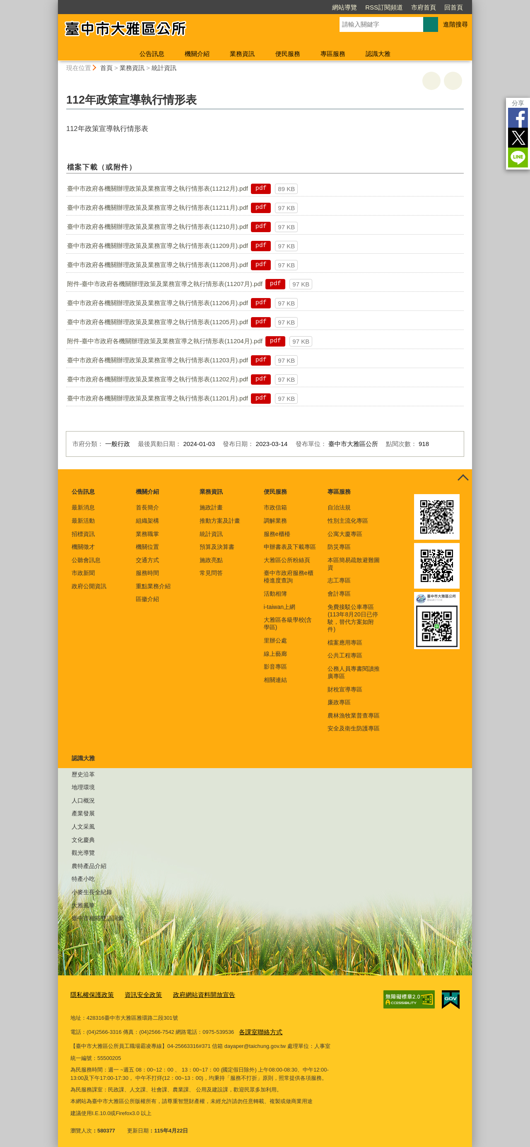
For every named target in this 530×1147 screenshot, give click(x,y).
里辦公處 (275, 640)
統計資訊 (164, 67)
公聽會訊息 (86, 560)
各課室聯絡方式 (258, 1029)
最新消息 (83, 507)
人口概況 (83, 800)
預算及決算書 (217, 546)
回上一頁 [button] (453, 81)
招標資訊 (83, 534)
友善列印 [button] (431, 81)
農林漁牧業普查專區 (354, 715)
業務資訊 (242, 53)
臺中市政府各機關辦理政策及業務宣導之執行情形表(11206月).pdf (157, 302)
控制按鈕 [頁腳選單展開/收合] (463, 478)
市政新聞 (83, 573)
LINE (518, 157)
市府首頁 (423, 7)
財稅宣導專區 (345, 689)
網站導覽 (344, 7)
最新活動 (83, 520)
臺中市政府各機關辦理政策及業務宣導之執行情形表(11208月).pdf (157, 264)
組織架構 (147, 520)
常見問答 (211, 573)
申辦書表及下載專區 (290, 546)
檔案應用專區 (345, 642)
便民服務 (287, 53)
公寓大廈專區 (345, 534)
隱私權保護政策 (89, 994)
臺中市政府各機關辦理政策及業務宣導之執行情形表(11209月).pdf (157, 245)
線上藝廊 (275, 653)
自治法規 (339, 507)
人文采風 (83, 826)
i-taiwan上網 (279, 607)
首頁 (106, 67)
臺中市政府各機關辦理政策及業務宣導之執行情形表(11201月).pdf (157, 398)
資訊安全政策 (135, 994)
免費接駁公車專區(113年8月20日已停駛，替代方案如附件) (353, 618)
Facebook (518, 118)
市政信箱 (275, 507)
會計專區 (339, 593)
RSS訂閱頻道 (384, 7)
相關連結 (275, 680)
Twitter (518, 138)
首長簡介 (147, 507)
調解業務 (275, 520)
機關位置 (147, 546)
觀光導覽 (83, 852)
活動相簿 (275, 593)
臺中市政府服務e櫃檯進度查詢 (288, 577)
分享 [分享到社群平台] (518, 103)
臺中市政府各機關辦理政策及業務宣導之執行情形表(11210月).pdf (157, 226)
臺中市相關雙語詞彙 (98, 918)
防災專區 (339, 546)
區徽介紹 (147, 599)
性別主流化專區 (348, 520)
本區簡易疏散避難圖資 (354, 564)
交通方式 (147, 560)
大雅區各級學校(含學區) (288, 623)
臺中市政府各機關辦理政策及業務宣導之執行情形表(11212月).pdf (157, 188)
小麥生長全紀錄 (92, 892)
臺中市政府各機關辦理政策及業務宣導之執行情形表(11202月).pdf (157, 379)
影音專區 (275, 666)
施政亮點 (211, 560)
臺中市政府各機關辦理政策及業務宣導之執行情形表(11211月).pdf (157, 207)
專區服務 (332, 53)
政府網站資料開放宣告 (189, 994)
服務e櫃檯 (277, 534)
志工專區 (339, 580)
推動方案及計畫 (220, 520)
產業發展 (83, 813)
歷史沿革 (83, 774)
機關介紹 (197, 53)
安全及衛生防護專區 (354, 728)
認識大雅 (378, 53)
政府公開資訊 (89, 586)
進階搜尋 (455, 24)
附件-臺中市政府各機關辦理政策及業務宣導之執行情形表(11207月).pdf (165, 283)
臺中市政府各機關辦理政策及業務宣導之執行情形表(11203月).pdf (157, 360)
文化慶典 (83, 840)
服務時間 (147, 573)
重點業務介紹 (153, 586)
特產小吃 (83, 878)
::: (54, 3)
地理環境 (83, 787)
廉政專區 (339, 702)
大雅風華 (83, 905)
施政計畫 (211, 507)
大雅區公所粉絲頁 (287, 560)
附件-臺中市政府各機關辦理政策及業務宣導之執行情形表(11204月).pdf (165, 340)
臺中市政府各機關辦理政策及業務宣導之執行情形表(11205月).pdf (157, 321)
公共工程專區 (345, 655)
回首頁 (453, 7)
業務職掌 (147, 534)
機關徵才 (83, 546)
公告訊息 (152, 53)
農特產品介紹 (89, 866)
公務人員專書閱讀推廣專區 (354, 672)
